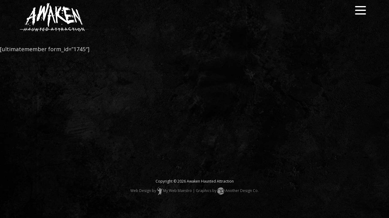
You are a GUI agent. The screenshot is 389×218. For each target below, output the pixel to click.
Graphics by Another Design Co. (227, 190)
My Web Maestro (177, 190)
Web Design (140, 190)
